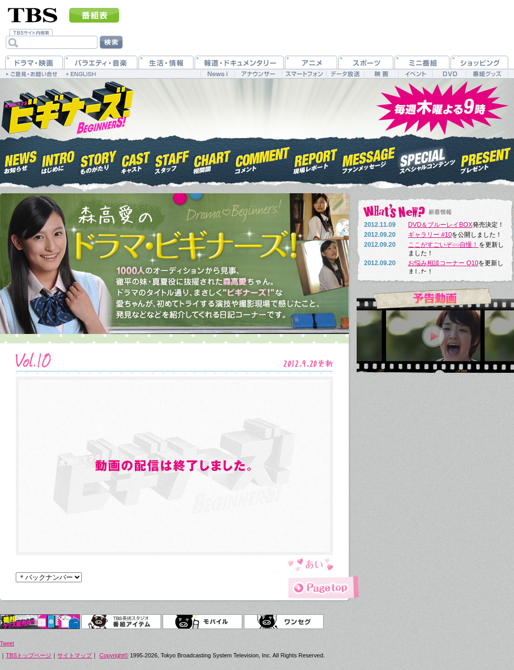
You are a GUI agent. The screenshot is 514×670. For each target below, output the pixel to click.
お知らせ (20, 159)
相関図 (212, 159)
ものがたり (98, 159)
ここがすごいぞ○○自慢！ (443, 244)
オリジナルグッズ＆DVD (40, 621)
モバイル (202, 621)
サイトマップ (74, 655)
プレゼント (486, 159)
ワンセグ (284, 621)
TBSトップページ (28, 655)
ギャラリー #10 (430, 234)
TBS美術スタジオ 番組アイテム (121, 621)
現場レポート (316, 159)
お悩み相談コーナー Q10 (443, 263)
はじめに (58, 159)
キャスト (136, 159)
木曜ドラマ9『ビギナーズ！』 (66, 106)
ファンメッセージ (369, 159)
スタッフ (172, 159)
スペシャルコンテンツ (428, 159)
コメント (262, 159)
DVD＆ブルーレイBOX (440, 224)
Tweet (7, 643)
